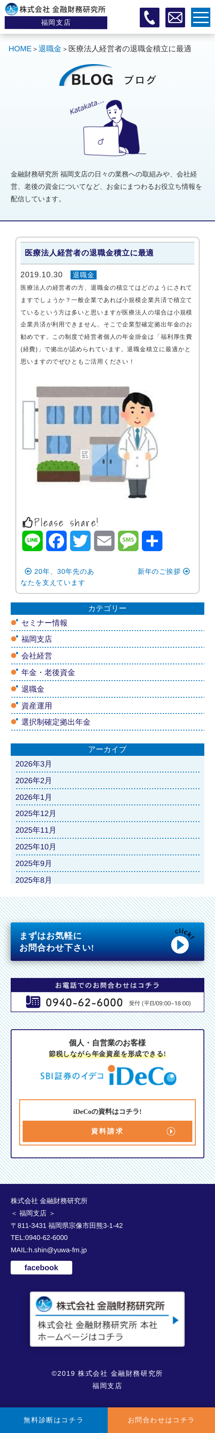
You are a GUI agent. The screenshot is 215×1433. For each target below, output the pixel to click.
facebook (41, 1267)
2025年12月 (35, 813)
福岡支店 (36, 639)
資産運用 (36, 705)
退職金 (83, 275)
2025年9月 (33, 863)
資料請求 (107, 1131)
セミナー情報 (44, 622)
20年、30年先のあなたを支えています (57, 577)
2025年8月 (33, 879)
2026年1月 (33, 797)
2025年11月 (35, 830)
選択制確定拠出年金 (56, 722)
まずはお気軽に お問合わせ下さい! (107, 941)
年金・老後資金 (48, 672)
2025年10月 (35, 847)
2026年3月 (33, 764)
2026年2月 (33, 780)
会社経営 (36, 656)
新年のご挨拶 (164, 571)
